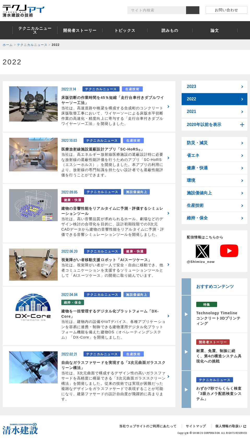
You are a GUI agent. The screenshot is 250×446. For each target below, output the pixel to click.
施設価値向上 (199, 193)
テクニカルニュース (35, 30)
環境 (191, 180)
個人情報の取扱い (228, 426)
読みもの (170, 30)
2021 (191, 111)
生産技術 (195, 205)
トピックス (124, 30)
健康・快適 (197, 168)
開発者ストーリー (80, 30)
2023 (191, 86)
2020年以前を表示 (204, 124)
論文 (215, 30)
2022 (191, 99)
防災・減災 (197, 143)
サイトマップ (196, 426)
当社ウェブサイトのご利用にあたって (147, 426)
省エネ (193, 155)
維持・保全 (197, 218)
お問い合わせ (226, 10)
